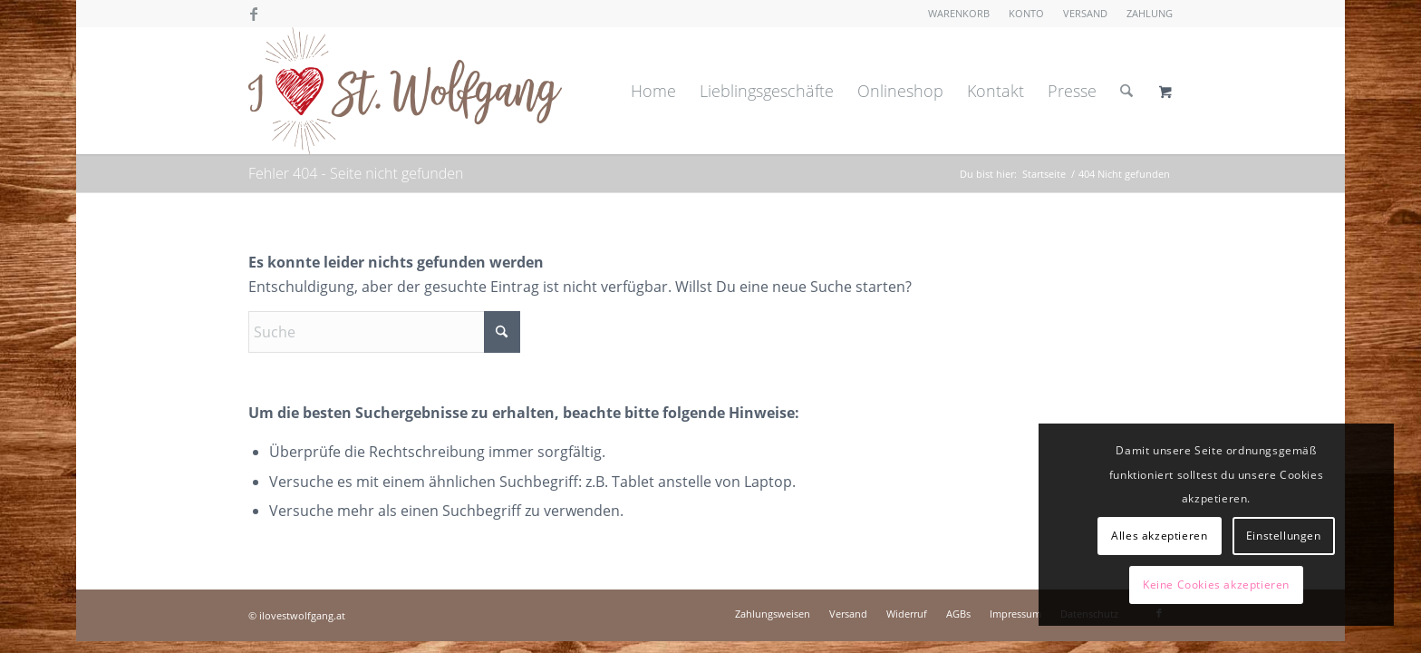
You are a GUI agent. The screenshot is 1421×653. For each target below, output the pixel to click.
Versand (1085, 13)
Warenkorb (959, 13)
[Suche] (1126, 90)
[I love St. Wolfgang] (405, 90)
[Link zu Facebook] (253, 13)
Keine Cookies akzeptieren (1216, 584)
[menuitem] (959, 13)
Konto (1026, 13)
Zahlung (1149, 13)
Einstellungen (1283, 535)
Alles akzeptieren (1159, 535)
